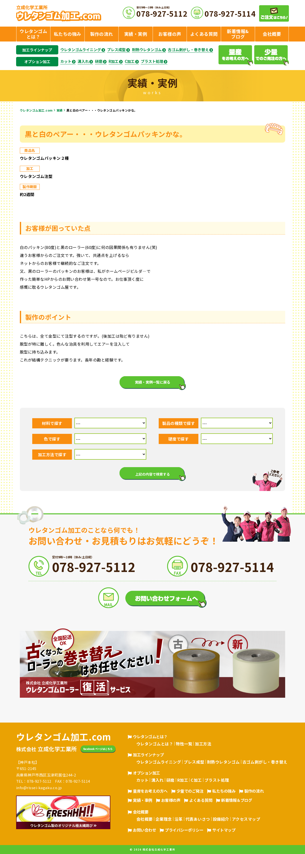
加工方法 (203, 744)
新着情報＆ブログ (236, 800)
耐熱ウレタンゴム (147, 49)
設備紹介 (221, 819)
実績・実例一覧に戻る (152, 382)
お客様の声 (171, 800)
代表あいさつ (197, 819)
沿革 (179, 819)
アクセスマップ (246, 819)
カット (65, 61)
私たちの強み (223, 791)
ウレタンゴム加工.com (36, 110)
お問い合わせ (144, 830)
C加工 (130, 61)
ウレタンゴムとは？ (150, 736)
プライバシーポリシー (184, 830)
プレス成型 (116, 49)
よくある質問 (200, 800)
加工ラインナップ (37, 49)
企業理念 (163, 819)
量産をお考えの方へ (150, 791)
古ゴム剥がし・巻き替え (188, 49)
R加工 (114, 61)
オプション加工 (37, 61)
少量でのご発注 (190, 791)
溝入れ (83, 61)
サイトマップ (223, 830)
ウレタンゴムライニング (80, 49)
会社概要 (140, 812)
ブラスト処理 (152, 61)
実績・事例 (142, 800)
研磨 (98, 61)
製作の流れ (254, 791)
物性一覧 (184, 744)
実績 (60, 110)
